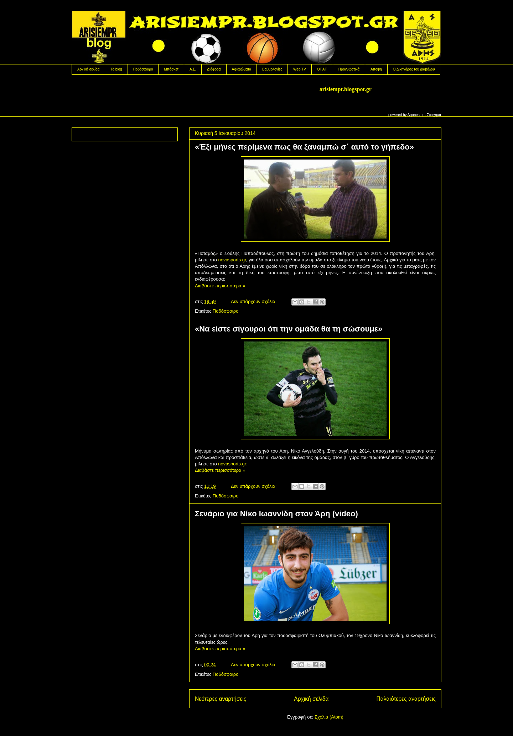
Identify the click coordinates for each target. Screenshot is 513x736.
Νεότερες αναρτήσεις (220, 699)
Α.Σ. (193, 69)
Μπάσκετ (171, 69)
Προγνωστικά (348, 69)
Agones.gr (416, 115)
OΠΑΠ (322, 69)
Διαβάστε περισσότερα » (220, 285)
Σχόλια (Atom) (329, 717)
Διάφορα (214, 69)
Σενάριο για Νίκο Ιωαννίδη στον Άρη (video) (276, 513)
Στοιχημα (434, 115)
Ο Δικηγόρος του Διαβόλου (414, 69)
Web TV (299, 69)
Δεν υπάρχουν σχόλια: (254, 301)
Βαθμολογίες (272, 69)
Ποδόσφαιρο (143, 69)
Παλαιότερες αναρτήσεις (406, 699)
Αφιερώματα (241, 69)
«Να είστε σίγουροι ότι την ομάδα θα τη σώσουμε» (289, 328)
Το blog (116, 69)
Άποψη (376, 69)
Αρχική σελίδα (88, 69)
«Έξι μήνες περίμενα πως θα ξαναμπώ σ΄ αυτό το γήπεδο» (304, 146)
